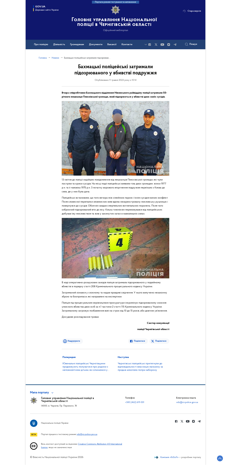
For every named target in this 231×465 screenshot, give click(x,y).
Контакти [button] (127, 44)
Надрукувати (74, 341)
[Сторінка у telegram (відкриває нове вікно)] (175, 44)
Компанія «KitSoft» (169, 457)
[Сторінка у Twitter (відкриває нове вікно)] (156, 44)
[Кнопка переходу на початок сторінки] (220, 458)
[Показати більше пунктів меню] (145, 44)
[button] (42, 392)
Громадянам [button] (77, 44)
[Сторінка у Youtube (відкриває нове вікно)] (162, 44)
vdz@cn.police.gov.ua (187, 402)
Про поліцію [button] (41, 44)
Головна (43, 58)
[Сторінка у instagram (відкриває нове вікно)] (168, 44)
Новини (55, 58)
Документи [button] (95, 44)
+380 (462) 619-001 (134, 402)
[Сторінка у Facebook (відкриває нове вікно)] (149, 44)
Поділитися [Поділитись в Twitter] (160, 341)
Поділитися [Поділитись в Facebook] (139, 341)
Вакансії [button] (112, 44)
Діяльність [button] (59, 44)
